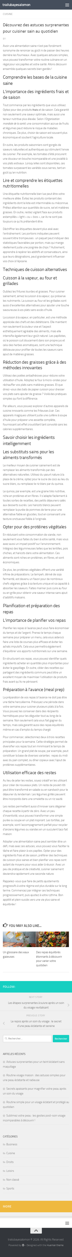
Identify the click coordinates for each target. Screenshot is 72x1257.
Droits (10, 1162)
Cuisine (8, 14)
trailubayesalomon (16, 4)
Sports (10, 1188)
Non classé (12, 1179)
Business (11, 1144)
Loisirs (10, 1171)
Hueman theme (55, 1245)
